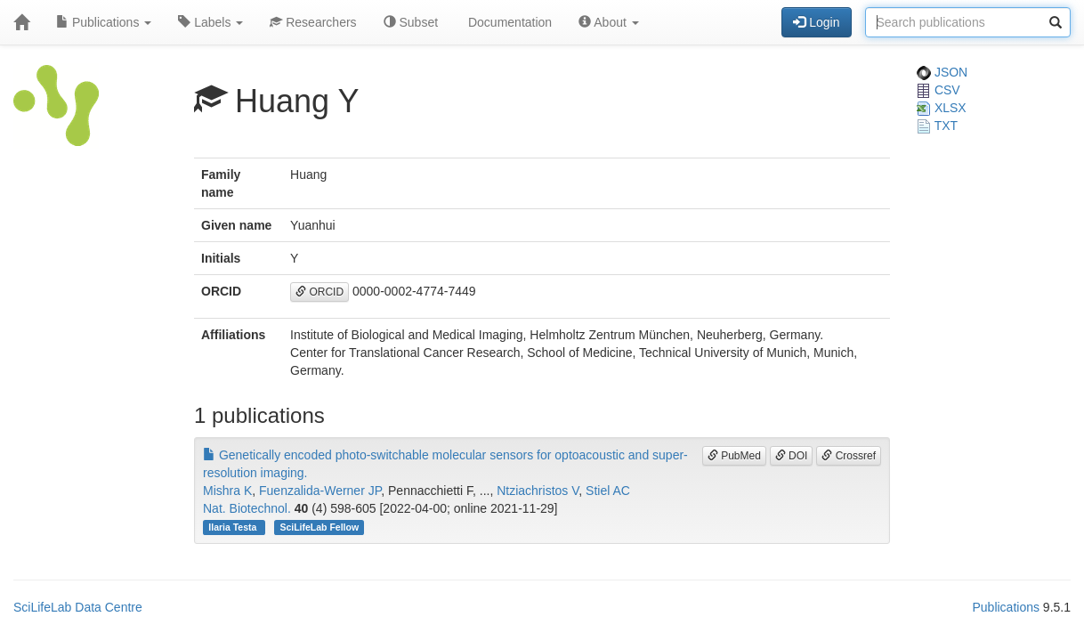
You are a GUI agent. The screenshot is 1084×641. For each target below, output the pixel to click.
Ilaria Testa (233, 527)
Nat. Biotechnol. (247, 508)
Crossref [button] (848, 456)
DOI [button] (791, 456)
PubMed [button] (734, 456)
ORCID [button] (319, 292)
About (608, 22)
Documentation (508, 22)
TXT (937, 125)
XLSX (942, 108)
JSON (942, 72)
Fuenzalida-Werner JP (320, 490)
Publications (103, 22)
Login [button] (816, 22)
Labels (210, 22)
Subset (411, 22)
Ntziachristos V (537, 490)
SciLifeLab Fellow (319, 527)
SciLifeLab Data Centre (77, 607)
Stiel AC (608, 490)
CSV (938, 90)
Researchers (313, 22)
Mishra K (227, 490)
